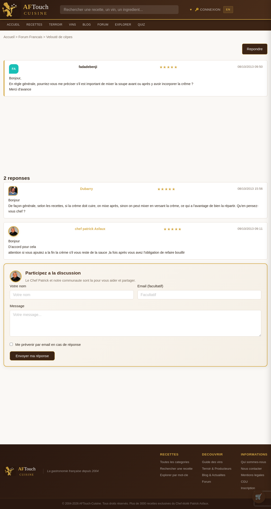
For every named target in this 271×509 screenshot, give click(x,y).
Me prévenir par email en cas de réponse (45, 344)
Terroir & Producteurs (216, 468)
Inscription (248, 488)
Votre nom (18, 286)
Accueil (13, 24)
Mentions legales (252, 475)
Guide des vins (212, 462)
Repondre (255, 49)
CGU (244, 481)
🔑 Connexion (207, 9)
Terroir (55, 24)
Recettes (34, 24)
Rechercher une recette (176, 468)
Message (17, 306)
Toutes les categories (174, 462)
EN (228, 9)
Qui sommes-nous (253, 462)
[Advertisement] (135, 135)
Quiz (141, 24)
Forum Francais (30, 37)
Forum (102, 24)
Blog (87, 24)
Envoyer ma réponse (32, 356)
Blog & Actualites (213, 475)
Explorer (123, 24)
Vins (72, 24)
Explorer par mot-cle (174, 475)
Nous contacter (251, 468)
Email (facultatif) (150, 286)
